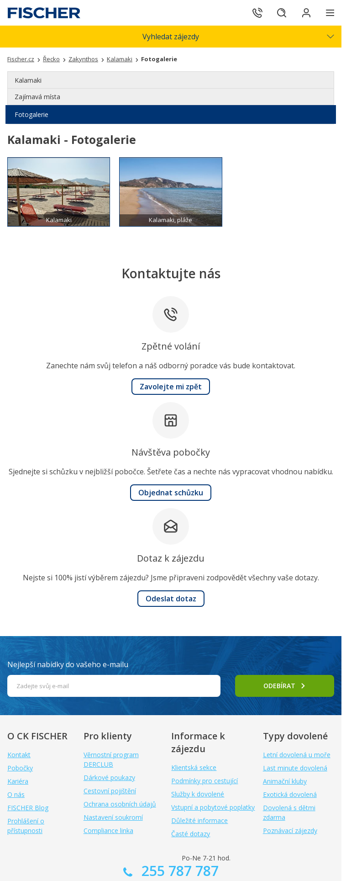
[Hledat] (279, 12)
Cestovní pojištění (110, 790)
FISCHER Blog (27, 807)
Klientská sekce (193, 767)
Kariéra (17, 781)
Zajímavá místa (37, 96)
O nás (16, 794)
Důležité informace (199, 820)
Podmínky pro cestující (204, 780)
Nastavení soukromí (113, 817)
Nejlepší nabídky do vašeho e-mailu (67, 664)
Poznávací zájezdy (290, 830)
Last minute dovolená (295, 768)
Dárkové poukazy (109, 777)
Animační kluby (285, 781)
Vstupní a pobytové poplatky (213, 807)
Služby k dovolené (197, 794)
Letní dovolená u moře (296, 754)
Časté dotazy (190, 833)
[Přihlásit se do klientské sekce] (304, 12)
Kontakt (19, 754)
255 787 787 (178, 870)
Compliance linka (108, 830)
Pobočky (20, 768)
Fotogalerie (31, 114)
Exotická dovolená (290, 794)
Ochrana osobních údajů (120, 804)
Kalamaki (28, 80)
